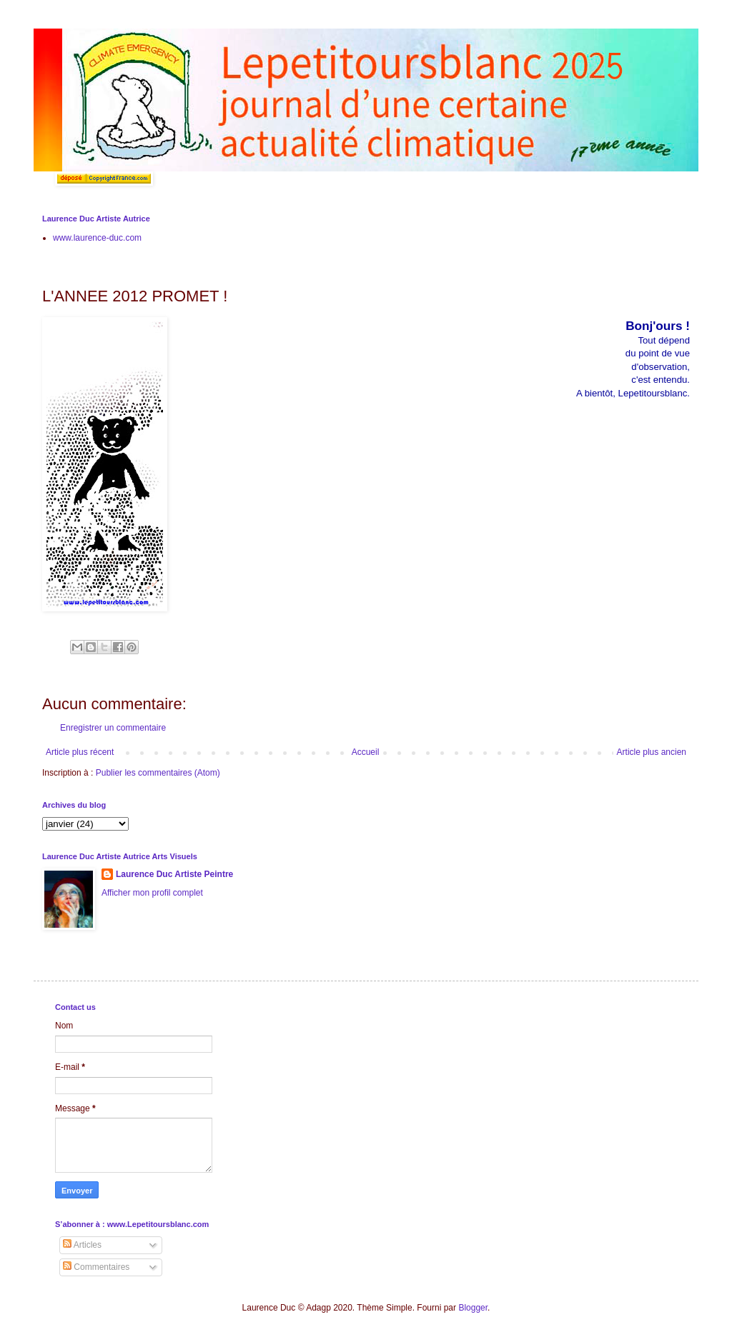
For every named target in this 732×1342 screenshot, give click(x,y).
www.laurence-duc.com (97, 238)
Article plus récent (80, 752)
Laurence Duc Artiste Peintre (174, 874)
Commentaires (96, 1267)
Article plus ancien (651, 752)
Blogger (473, 1308)
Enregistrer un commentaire (113, 728)
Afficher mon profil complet (152, 893)
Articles (82, 1245)
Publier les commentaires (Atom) (158, 773)
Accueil (366, 752)
